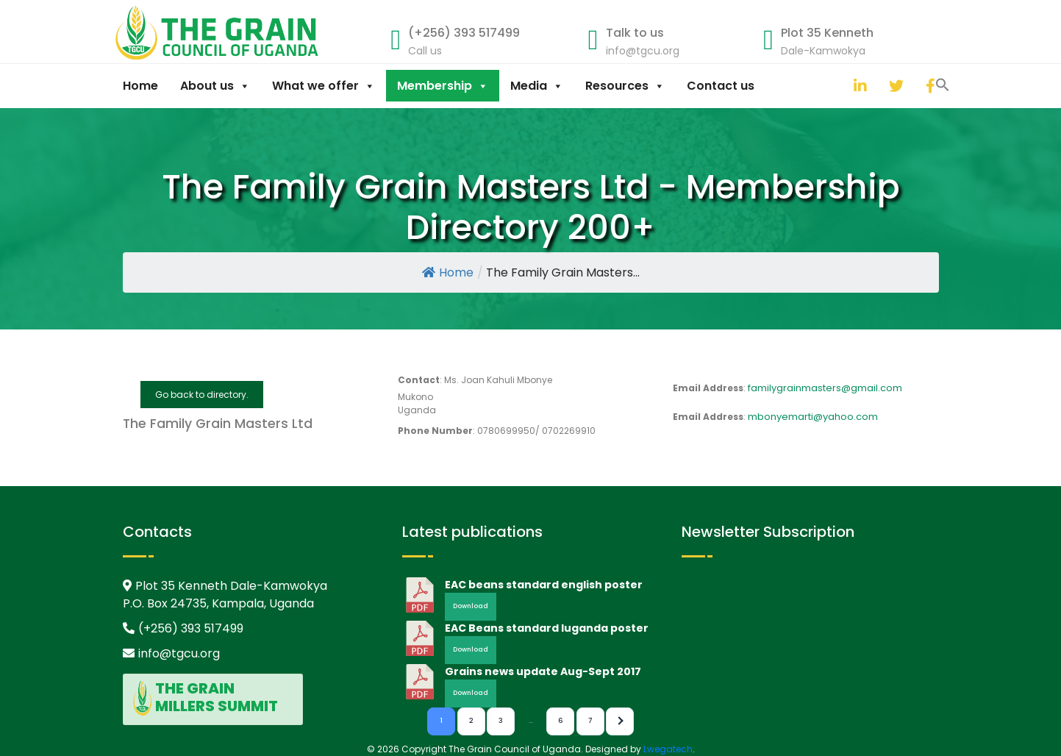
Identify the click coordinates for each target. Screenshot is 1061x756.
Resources (625, 85)
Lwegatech (668, 749)
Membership (442, 85)
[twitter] (893, 85)
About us (215, 85)
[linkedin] (857, 85)
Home (140, 85)
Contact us (720, 85)
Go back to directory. (202, 394)
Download (470, 606)
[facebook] (929, 85)
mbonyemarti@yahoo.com (813, 417)
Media (536, 85)
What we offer (323, 85)
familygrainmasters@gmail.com (825, 388)
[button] (839, 83)
